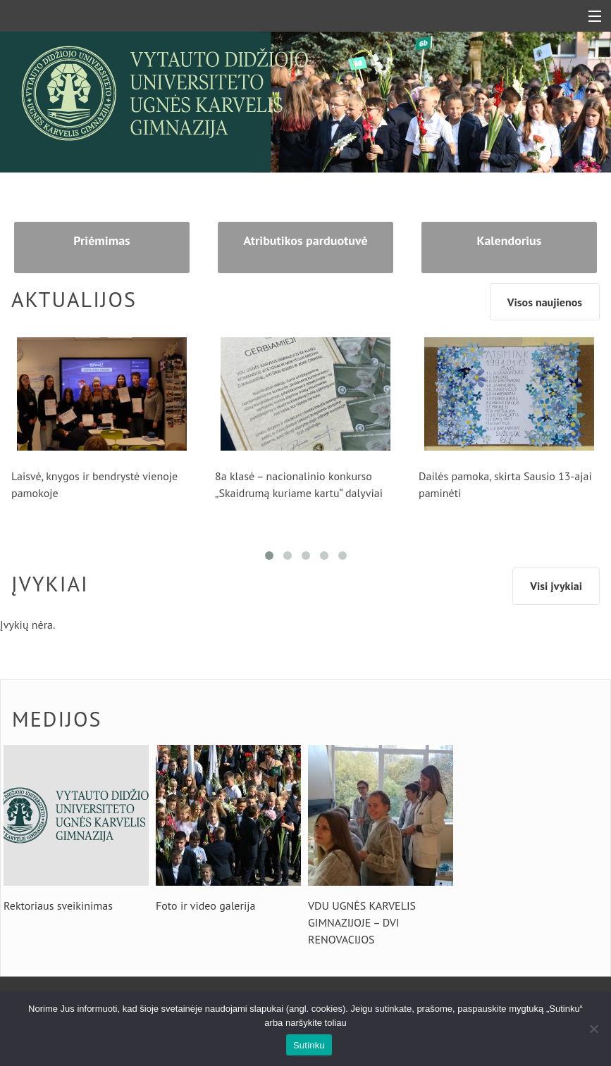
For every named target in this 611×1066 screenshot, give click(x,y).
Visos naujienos (544, 302)
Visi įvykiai (556, 586)
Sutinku (309, 1045)
